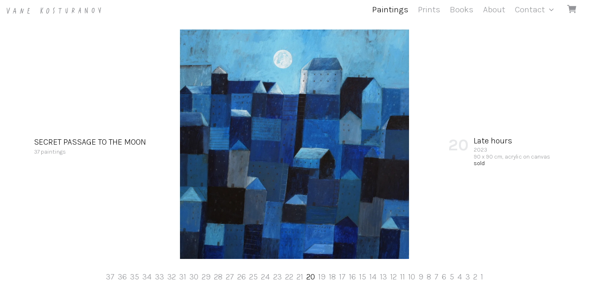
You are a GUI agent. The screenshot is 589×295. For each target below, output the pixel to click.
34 (147, 276)
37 (110, 276)
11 (402, 276)
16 (352, 276)
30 (193, 276)
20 (310, 276)
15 (362, 276)
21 (300, 276)
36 (122, 276)
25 (253, 276)
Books (461, 9)
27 (230, 276)
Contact (530, 9)
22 (289, 276)
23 (277, 276)
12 (393, 276)
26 (241, 276)
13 (383, 276)
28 (218, 276)
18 (332, 276)
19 (322, 276)
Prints (429, 9)
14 (373, 276)
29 (206, 276)
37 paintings (90, 145)
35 (134, 276)
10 (411, 276)
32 (171, 276)
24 (265, 276)
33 (159, 276)
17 (342, 276)
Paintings (390, 9)
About (494, 9)
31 (182, 276)
